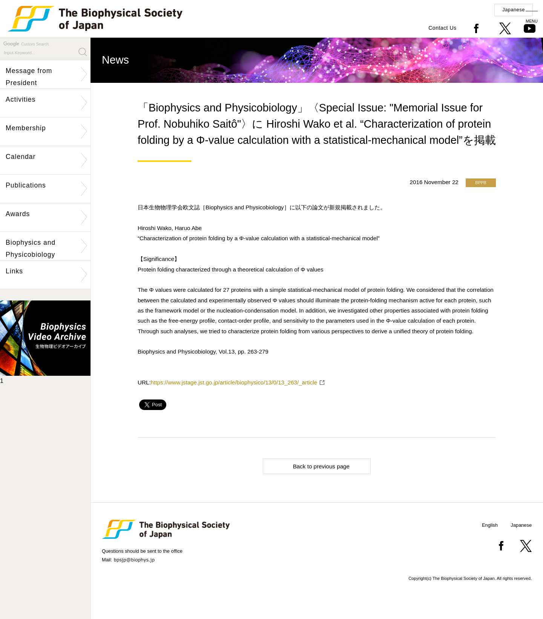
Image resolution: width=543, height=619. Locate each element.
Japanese (513, 9)
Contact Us (442, 28)
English (490, 525)
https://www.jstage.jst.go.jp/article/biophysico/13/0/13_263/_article (234, 382)
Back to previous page (310, 466)
